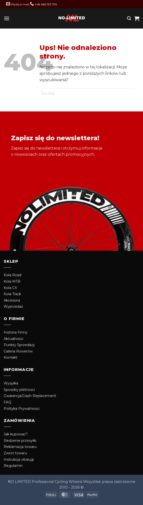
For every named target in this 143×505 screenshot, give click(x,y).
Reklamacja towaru (20, 446)
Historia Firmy (15, 332)
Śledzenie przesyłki (20, 440)
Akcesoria (12, 300)
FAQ (7, 402)
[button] (7, 18)
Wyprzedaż (13, 306)
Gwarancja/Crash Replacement (30, 396)
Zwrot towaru (15, 453)
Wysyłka (11, 383)
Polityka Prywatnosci (21, 408)
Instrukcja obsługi (19, 459)
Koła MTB (12, 281)
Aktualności (13, 339)
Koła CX (10, 288)
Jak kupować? (16, 434)
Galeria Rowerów (18, 351)
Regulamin (13, 465)
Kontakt (10, 357)
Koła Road (12, 275)
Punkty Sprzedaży (19, 345)
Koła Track (12, 294)
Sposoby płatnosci (19, 389)
